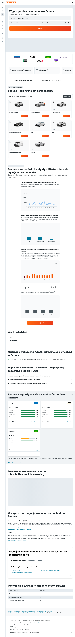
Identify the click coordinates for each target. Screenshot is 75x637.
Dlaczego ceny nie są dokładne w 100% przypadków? (41, 632)
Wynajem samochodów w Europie (28, 611)
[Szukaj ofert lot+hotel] (3, 17)
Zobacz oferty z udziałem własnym (17, 540)
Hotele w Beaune (16, 570)
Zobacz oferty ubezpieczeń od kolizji (18, 527)
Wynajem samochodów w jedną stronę (50, 570)
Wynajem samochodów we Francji (44, 611)
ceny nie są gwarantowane (38, 622)
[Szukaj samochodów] (3, 14)
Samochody (16, 611)
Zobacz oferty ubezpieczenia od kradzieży (19, 529)
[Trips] (3, 33)
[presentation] (72, 394)
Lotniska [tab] (40, 560)
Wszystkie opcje (34, 421)
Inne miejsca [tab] (31, 560)
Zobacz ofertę (24, 116)
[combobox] (16, 14)
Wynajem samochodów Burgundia (39, 612)
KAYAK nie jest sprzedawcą (41, 627)
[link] (40, 323)
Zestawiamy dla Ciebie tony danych (41, 630)
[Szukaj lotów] (3, 7)
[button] (2, 2)
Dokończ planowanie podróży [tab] (18, 560)
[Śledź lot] (3, 25)
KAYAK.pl (10, 611)
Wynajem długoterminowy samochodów (22, 572)
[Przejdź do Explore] (3, 22)
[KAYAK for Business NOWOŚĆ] (3, 28)
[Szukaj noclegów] (3, 10)
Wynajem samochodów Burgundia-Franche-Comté (19, 612)
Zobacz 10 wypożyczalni (14, 462)
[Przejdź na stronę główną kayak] (11, 2)
